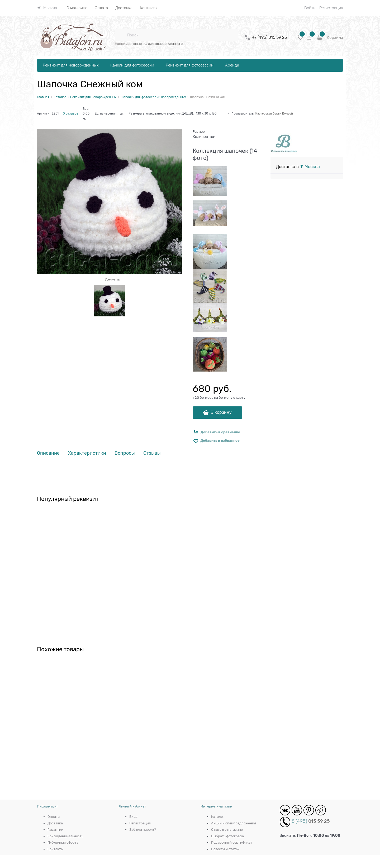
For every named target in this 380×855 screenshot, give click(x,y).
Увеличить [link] (112, 279)
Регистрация (331, 8)
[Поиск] (121, 35)
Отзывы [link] (152, 453)
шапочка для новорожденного (158, 44)
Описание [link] (48, 453)
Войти (310, 8)
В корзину (221, 412)
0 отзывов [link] (70, 113)
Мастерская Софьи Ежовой (274, 113)
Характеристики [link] (87, 453)
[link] (47, 8)
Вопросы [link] (125, 453)
